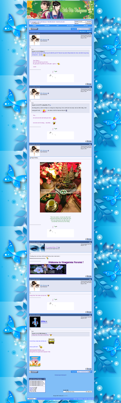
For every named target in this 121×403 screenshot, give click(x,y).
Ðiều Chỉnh (82, 31)
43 (82, 28)
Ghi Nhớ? (88, 21)
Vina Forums (33, 21)
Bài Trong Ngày (70, 25)
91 (85, 28)
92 (87, 28)
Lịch (58, 25)
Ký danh (76, 21)
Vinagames (80, 398)
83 (83, 28)
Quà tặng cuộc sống (60, 21)
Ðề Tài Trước (58, 374)
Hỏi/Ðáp (34, 25)
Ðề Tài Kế (64, 374)
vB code (31, 387)
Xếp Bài (88, 31)
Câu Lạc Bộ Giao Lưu (42, 21)
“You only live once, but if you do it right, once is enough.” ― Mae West (56, 248)
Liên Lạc (75, 398)
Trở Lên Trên (91, 398)
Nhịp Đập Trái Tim (51, 21)
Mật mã (76, 23)
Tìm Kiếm (86, 25)
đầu (78, 28)
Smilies (31, 388)
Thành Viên (47, 25)
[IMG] (31, 390)
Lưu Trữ (85, 398)
